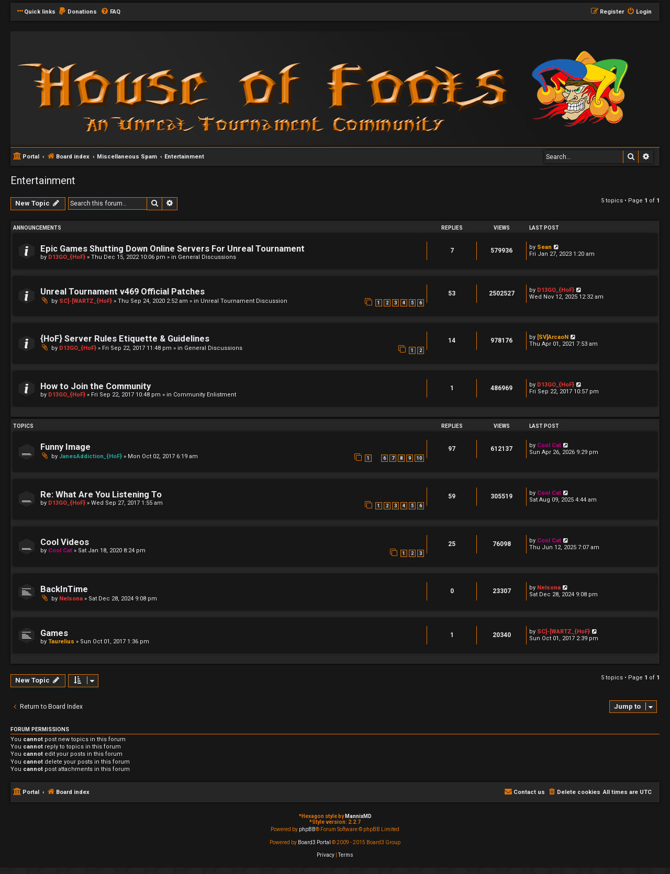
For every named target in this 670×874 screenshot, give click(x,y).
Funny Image (65, 447)
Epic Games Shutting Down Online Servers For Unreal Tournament (172, 249)
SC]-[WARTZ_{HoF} (85, 301)
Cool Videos (64, 542)
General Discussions (207, 257)
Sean (544, 247)
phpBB (307, 829)
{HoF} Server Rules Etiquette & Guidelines (124, 339)
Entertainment (42, 180)
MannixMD (358, 816)
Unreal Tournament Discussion (243, 301)
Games (54, 633)
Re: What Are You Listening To (101, 495)
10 (419, 458)
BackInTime (64, 589)
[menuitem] (77, 12)
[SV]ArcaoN (552, 337)
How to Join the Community (95, 386)
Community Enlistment (204, 394)
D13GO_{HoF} (66, 257)
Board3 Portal (314, 842)
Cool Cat (549, 445)
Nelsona (71, 598)
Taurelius (61, 641)
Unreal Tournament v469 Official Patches (122, 292)
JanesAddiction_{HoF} (90, 456)
